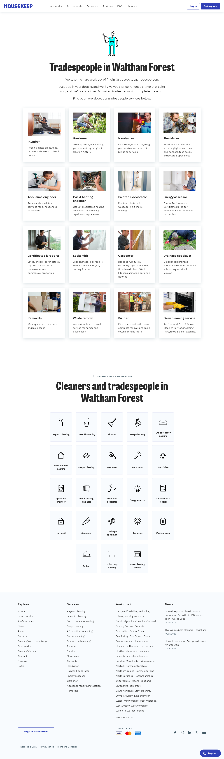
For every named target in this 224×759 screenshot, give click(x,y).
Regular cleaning (76, 611)
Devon (133, 631)
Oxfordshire (123, 680)
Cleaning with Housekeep (32, 641)
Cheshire (140, 621)
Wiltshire (121, 710)
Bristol (119, 616)
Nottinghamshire (144, 676)
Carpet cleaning (76, 636)
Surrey (129, 695)
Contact (132, 6)
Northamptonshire (136, 666)
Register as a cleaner (36, 731)
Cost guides (24, 646)
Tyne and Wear (142, 695)
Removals (72, 690)
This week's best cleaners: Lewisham (185, 630)
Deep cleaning (75, 626)
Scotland (146, 680)
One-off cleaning (76, 616)
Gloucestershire (125, 641)
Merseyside (147, 661)
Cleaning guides (27, 651)
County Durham (124, 626)
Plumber (72, 646)
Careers (22, 636)
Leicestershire (124, 656)
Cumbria (139, 626)
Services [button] (92, 6)
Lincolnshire (140, 656)
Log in (193, 6)
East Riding (122, 636)
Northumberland (144, 671)
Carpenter (72, 661)
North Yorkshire (124, 676)
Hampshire (141, 641)
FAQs (120, 6)
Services (73, 604)
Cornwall (151, 621)
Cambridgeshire (125, 621)
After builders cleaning (80, 631)
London (120, 661)
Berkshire (143, 611)
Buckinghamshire (134, 616)
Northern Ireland (125, 671)
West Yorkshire (139, 705)
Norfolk (120, 666)
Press (21, 631)
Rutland (135, 680)
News (21, 626)
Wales (119, 700)
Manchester (132, 661)
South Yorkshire (125, 690)
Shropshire (122, 685)
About (21, 611)
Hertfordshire (124, 651)
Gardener (72, 680)
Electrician (73, 656)
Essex (147, 636)
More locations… (125, 717)
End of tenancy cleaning (80, 621)
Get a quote (210, 6)
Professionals (74, 6)
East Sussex (136, 636)
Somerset (134, 685)
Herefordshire (147, 646)
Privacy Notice (47, 746)
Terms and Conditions (68, 746)
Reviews (108, 6)
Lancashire (145, 651)
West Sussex (123, 705)
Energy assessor (76, 676)
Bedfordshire (129, 611)
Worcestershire (135, 710)
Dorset (142, 631)
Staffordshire (142, 690)
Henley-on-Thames (127, 646)
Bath (118, 611)
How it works (54, 6)
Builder (71, 651)
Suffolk (120, 695)
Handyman (73, 666)
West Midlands (148, 700)
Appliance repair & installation (84, 685)
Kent (135, 651)
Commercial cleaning (79, 641)
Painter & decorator (78, 671)
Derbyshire (122, 631)
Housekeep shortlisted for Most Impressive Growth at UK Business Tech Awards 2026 (184, 615)
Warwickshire (131, 700)
